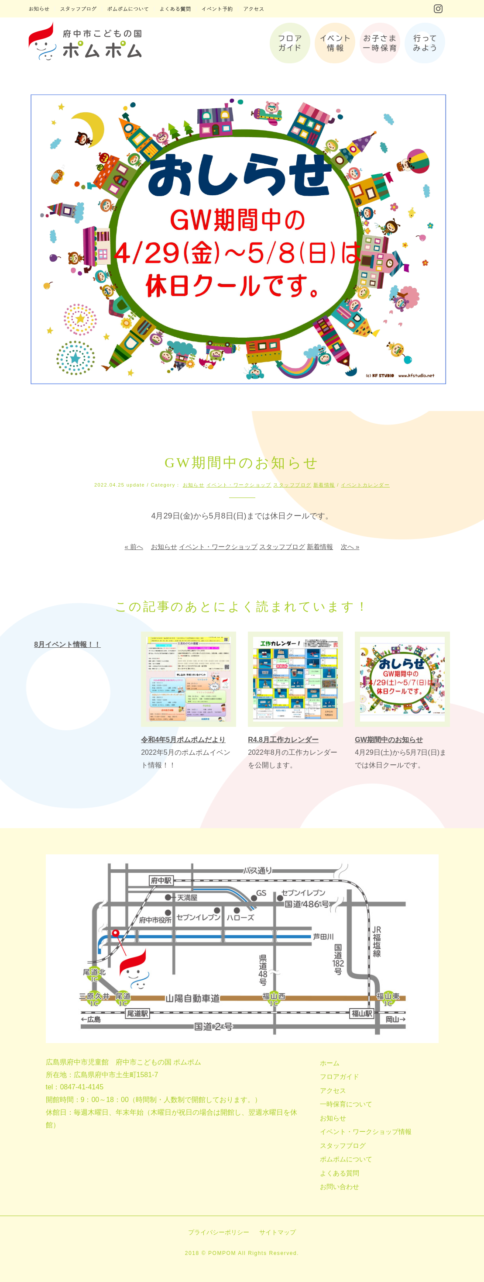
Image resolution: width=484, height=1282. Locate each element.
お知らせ (194, 484)
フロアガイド (339, 1076)
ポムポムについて (346, 1159)
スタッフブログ (292, 484)
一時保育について (346, 1104)
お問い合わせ (339, 1186)
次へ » (350, 546)
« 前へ (134, 546)
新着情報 (324, 484)
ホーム (330, 1063)
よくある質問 (339, 1173)
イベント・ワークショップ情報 (366, 1131)
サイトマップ (277, 1232)
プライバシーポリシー (218, 1232)
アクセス (333, 1090)
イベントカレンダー (365, 484)
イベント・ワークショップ (238, 484)
